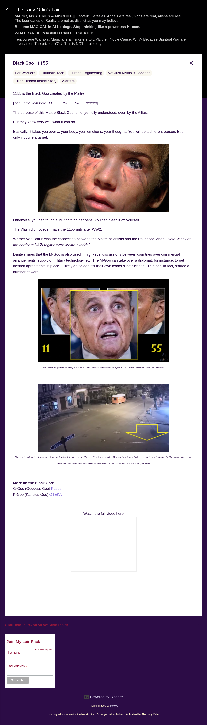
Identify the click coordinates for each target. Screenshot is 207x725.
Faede (56, 489)
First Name (13, 652)
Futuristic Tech (52, 73)
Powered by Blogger (103, 697)
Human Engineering (86, 73)
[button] (191, 64)
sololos (114, 705)
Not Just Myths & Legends (129, 73)
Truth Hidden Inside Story (35, 81)
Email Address (17, 666)
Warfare (68, 81)
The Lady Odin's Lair (37, 9)
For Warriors (25, 73)
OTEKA (55, 494)
